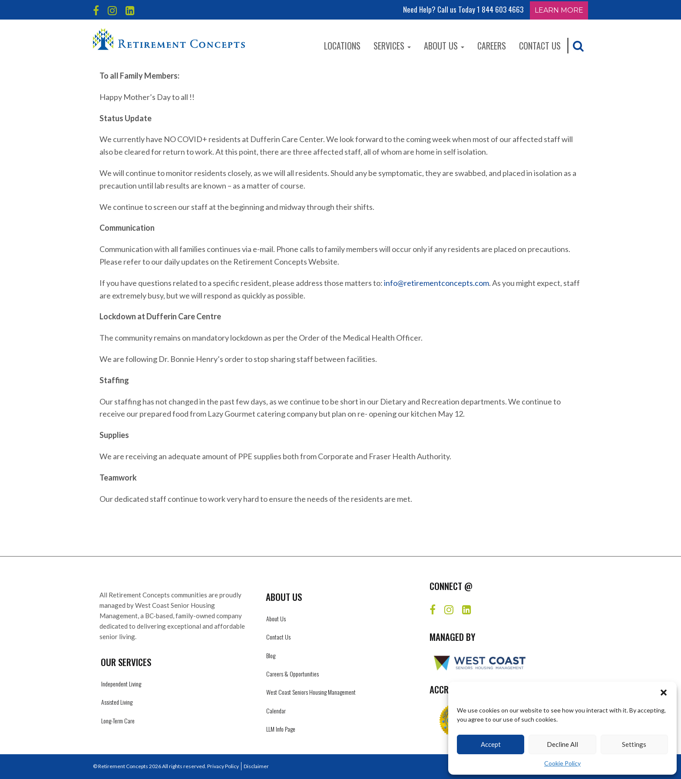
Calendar (276, 710)
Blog (270, 655)
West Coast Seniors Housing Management (311, 691)
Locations (342, 45)
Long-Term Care (118, 720)
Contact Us (540, 45)
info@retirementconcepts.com (436, 283)
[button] (663, 692)
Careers (491, 45)
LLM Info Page (280, 728)
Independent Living (121, 683)
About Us (444, 45)
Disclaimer (256, 766)
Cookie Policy (562, 763)
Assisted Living (116, 701)
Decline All (562, 744)
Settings (634, 744)
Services (392, 45)
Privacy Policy (223, 766)
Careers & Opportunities (292, 673)
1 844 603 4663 (500, 9)
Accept (491, 744)
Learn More (559, 10)
